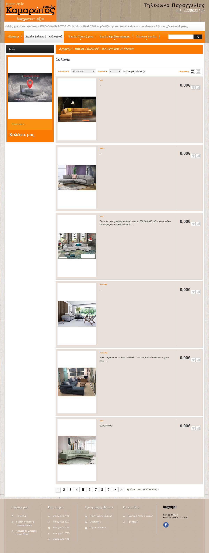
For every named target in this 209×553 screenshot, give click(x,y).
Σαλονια (127, 49)
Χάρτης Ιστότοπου (98, 527)
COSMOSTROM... (19, 124)
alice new (103, 284)
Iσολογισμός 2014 (61, 527)
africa (102, 148)
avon (102, 421)
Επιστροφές (95, 522)
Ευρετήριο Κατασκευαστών (140, 516)
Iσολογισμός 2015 (61, 533)
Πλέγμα (198, 71)
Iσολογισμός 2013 (61, 522)
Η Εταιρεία (21, 516)
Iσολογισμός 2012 (61, 516)
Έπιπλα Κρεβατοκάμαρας (114, 39)
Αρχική (64, 49)
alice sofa (103, 353)
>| (121, 489)
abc (101, 80)
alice (101, 216)
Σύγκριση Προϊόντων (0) (134, 71)
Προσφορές (133, 522)
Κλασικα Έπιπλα (145, 39)
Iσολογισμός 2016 (61, 539)
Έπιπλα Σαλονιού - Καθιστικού (43, 39)
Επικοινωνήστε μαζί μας (101, 516)
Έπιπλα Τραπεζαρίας (80, 39)
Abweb (175, 515)
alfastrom (13, 36)
